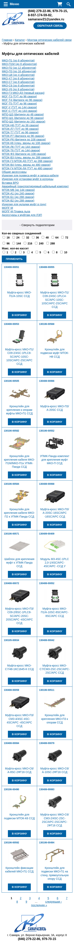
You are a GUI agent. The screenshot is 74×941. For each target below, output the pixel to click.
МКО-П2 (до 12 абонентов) (19, 67)
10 (65, 252)
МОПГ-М (7, 207)
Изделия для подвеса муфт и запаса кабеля (30, 175)
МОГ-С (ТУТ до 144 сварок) (19, 110)
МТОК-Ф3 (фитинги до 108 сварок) (24, 154)
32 (27, 237)
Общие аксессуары (14, 171)
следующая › (53, 901)
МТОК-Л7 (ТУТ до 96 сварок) (20, 128)
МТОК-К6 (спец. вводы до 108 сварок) (26, 143)
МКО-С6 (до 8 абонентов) (18, 85)
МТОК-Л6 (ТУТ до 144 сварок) (21, 146)
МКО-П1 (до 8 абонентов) (18, 60)
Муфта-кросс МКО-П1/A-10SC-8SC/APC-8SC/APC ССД (54, 612)
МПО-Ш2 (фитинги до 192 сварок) (23, 121)
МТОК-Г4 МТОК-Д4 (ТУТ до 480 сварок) (27, 168)
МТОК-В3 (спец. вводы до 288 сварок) (26, 157)
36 (37, 237)
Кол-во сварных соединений (21, 233)
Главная (7, 39)
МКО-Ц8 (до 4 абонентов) (18, 74)
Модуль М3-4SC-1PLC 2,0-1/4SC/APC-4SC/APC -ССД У (54, 562)
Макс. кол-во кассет (15, 248)
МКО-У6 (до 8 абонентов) (18, 89)
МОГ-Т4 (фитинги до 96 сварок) (22, 100)
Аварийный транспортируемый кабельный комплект (35, 186)
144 (18, 243)
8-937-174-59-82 (40, 15)
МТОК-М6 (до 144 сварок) (18, 189)
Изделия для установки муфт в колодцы (27, 179)
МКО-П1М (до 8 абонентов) (19, 64)
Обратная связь (50, 25)
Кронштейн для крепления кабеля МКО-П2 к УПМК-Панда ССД (19, 513)
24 (18, 237)
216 (30, 243)
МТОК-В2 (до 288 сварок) (18, 200)
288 (52, 243)
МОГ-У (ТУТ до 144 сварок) (19, 107)
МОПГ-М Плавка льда (16, 211)
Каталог (20, 39)
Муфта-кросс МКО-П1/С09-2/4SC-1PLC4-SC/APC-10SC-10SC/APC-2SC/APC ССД (54, 299)
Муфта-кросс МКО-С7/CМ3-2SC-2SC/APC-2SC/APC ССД (55, 669)
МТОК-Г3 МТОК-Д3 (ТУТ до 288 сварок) (27, 161)
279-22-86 (39, 11)
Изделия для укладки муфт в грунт (24, 204)
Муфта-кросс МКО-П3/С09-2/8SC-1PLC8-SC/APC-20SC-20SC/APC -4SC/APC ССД (19, 616)
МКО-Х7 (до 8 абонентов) (18, 78)
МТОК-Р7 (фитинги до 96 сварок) (23, 136)
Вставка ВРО (10, 182)
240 (41, 243)
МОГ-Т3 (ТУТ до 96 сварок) (19, 96)
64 (57, 237)
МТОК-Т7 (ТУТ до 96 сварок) (20, 132)
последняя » (39, 905)
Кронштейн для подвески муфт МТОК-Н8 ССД (54, 353)
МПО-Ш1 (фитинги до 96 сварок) (23, 118)
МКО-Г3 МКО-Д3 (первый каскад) (23, 92)
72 (66, 237)
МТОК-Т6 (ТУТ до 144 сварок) (21, 150)
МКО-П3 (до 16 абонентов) (19, 71)
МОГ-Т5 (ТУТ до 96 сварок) (19, 103)
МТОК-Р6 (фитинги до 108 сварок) (24, 139)
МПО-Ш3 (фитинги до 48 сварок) (23, 114)
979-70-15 (59, 11)
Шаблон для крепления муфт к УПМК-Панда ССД (19, 562)
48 (47, 237)
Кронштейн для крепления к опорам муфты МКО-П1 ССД (19, 410)
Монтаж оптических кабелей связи (49, 39)
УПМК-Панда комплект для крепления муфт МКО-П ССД (54, 459)
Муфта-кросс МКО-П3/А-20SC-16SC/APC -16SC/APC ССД (54, 513)
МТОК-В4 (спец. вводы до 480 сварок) (26, 164)
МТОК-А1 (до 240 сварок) (18, 193)
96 (8, 243)
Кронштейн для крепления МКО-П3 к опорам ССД (54, 719)
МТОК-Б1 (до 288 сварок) (18, 197)
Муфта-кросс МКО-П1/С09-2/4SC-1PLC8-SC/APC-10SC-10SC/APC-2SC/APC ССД (19, 356)
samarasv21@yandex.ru (46, 19)
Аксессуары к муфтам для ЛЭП (22, 215)
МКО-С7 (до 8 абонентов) (18, 82)
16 (8, 237)
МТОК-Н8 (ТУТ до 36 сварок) (20, 125)
